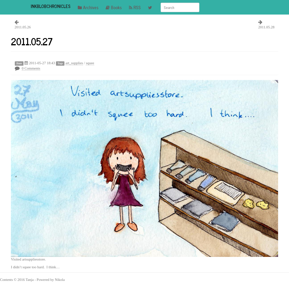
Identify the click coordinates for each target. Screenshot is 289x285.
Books (114, 7)
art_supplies (74, 63)
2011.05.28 (266, 27)
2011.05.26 (23, 27)
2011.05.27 (32, 41)
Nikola (60, 280)
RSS (135, 7)
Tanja (30, 280)
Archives (88, 7)
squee (90, 63)
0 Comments (31, 68)
